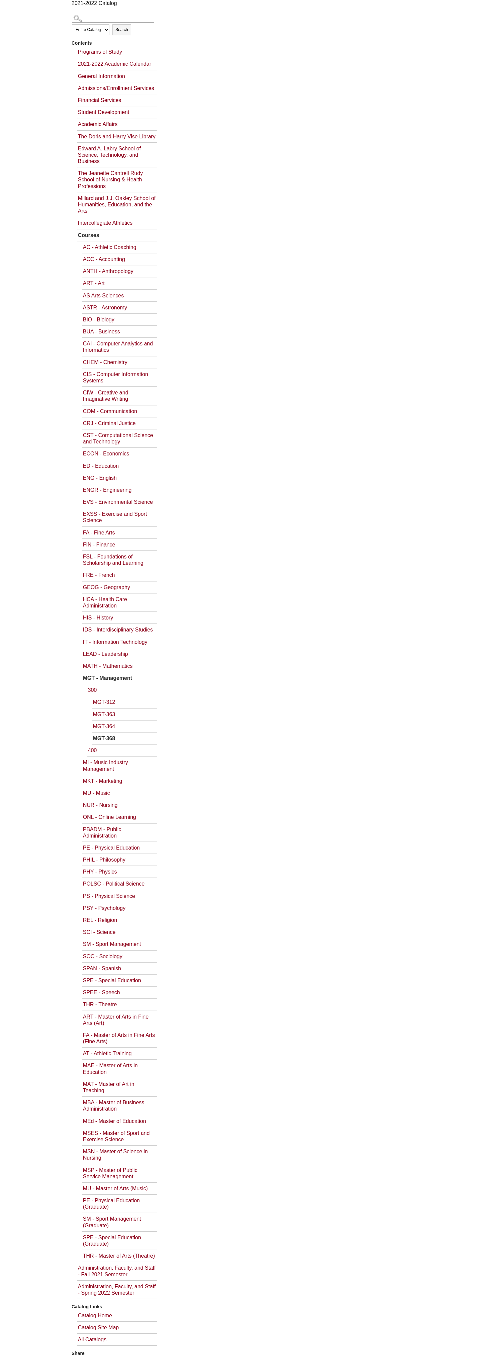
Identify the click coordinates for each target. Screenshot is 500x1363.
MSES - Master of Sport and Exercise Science (116, 1136)
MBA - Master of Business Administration (113, 1106)
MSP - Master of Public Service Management (110, 1173)
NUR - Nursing (100, 805)
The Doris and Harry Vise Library (117, 136)
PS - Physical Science (109, 896)
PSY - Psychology (104, 908)
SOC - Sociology (102, 956)
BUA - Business (101, 331)
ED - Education (101, 466)
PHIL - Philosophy (104, 860)
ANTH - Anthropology (108, 271)
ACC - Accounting (104, 259)
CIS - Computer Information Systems (115, 377)
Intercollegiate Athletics (105, 223)
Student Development (103, 112)
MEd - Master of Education (114, 1121)
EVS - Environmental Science (118, 502)
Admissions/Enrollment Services (116, 88)
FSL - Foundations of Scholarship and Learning (113, 560)
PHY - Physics (100, 872)
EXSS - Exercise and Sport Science (115, 517)
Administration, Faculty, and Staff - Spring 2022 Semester (117, 1290)
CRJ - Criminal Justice (109, 423)
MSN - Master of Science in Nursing (115, 1155)
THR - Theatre (100, 1004)
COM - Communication (110, 411)
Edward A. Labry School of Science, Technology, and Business (109, 155)
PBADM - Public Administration (102, 833)
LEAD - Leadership (105, 654)
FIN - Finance (99, 544)
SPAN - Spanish (102, 968)
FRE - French (99, 575)
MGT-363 (104, 714)
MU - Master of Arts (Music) (115, 1188)
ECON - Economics (106, 453)
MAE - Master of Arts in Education (110, 1069)
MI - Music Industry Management (105, 766)
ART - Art (94, 283)
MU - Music (96, 793)
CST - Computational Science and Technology (118, 438)
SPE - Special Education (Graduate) (112, 1241)
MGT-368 (104, 738)
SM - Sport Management (112, 944)
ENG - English (100, 478)
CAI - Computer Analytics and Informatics (118, 347)
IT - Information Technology (115, 642)
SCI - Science (99, 932)
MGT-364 (104, 726)
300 (92, 690)
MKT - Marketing (102, 781)
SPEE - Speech (101, 992)
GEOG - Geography (106, 587)
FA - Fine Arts (99, 532)
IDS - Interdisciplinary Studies (118, 629)
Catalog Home (95, 1315)
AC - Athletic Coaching (109, 247)
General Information (101, 76)
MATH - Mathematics (108, 666)
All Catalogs (92, 1339)
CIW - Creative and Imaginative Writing (105, 396)
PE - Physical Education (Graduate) (111, 1204)
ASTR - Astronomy (105, 307)
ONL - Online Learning (109, 817)
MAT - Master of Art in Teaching (108, 1087)
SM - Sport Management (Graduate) (112, 1222)
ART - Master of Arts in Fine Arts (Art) (116, 1020)
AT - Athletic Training (107, 1053)
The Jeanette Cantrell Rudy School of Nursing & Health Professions (110, 179)
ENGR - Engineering (107, 490)
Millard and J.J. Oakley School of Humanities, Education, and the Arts (117, 204)
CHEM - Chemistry (105, 362)
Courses (88, 235)
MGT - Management (107, 678)
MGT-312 (104, 702)
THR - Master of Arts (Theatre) (119, 1256)
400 (92, 750)
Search (121, 29)
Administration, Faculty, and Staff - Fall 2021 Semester (117, 1271)
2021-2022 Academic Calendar (114, 64)
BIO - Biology (98, 319)
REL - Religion (100, 920)
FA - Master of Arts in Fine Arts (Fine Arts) (119, 1038)
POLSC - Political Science (114, 884)
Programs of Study (100, 52)
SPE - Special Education (112, 980)
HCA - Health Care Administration (105, 602)
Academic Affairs (98, 124)
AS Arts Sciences (103, 295)
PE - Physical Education (111, 848)
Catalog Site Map (98, 1327)
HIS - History (98, 617)
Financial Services (99, 100)
